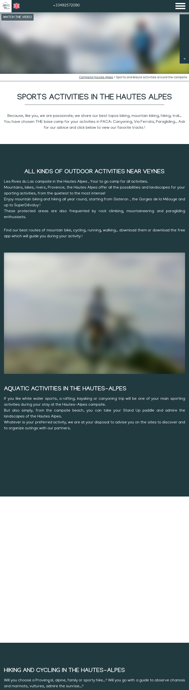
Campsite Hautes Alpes (96, 77)
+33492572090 (66, 5)
